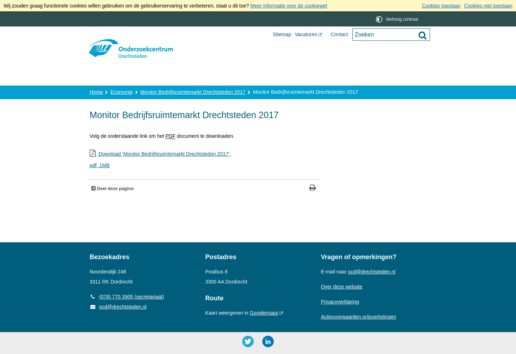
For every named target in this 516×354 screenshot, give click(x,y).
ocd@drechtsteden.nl (118, 307)
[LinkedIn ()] (268, 341)
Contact (339, 34)
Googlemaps (264, 313)
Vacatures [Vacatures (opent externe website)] (306, 34)
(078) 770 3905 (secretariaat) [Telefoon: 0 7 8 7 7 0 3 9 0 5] (127, 297)
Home (104, 78)
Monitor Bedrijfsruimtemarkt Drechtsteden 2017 (192, 92)
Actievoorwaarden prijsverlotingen (358, 317)
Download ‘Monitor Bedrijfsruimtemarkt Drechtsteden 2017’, (204, 160)
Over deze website (341, 287)
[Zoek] (422, 35)
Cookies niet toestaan (488, 6)
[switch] (397, 19)
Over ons (140, 78)
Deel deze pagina (115, 188)
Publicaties (264, 78)
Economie (121, 92)
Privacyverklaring (340, 302)
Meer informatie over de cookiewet (288, 6)
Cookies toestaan (441, 6)
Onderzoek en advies (201, 78)
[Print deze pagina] (312, 188)
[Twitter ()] (248, 341)
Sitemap (282, 34)
